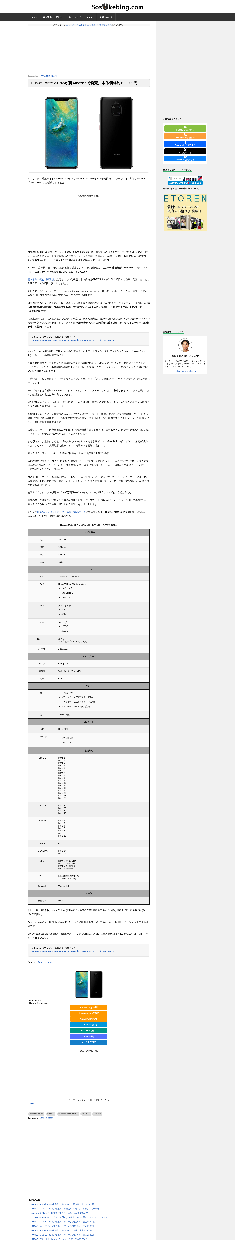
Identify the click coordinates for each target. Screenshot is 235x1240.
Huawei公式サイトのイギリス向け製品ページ (61, 514)
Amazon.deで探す (89, 1021)
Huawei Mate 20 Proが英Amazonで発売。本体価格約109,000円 (84, 84)
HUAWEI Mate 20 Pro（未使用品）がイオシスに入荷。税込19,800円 (63, 1228)
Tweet (31, 1105)
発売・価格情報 (48, 1120)
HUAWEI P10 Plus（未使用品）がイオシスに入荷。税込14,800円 (61, 1232)
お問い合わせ (106, 17)
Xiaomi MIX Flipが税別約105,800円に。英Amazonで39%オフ (59, 1215)
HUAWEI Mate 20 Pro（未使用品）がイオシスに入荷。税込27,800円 (63, 1237)
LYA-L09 (86, 1116)
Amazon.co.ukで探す (89, 1015)
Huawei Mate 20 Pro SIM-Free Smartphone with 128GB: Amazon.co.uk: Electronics (73, 342)
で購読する (185, 128)
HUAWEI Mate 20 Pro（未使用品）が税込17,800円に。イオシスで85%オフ (66, 1210)
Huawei (50, 1116)
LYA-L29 (97, 1116)
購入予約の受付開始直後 (41, 281)
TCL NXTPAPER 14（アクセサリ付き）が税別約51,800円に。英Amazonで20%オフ (70, 1219)
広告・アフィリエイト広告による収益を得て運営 (89, 25)
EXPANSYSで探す (88, 1026)
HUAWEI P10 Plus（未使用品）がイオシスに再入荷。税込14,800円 (62, 1206)
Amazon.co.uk (45, 964)
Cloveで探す (89, 1038)
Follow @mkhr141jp (185, 371)
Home (34, 17)
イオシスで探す (88, 1044)
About (90, 17)
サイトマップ (74, 17)
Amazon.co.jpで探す (89, 1009)
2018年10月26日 (50, 76)
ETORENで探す (88, 1032)
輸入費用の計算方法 (52, 17)
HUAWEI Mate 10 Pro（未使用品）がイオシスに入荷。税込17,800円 (63, 1223)
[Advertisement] (89, 50)
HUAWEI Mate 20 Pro (68, 1116)
